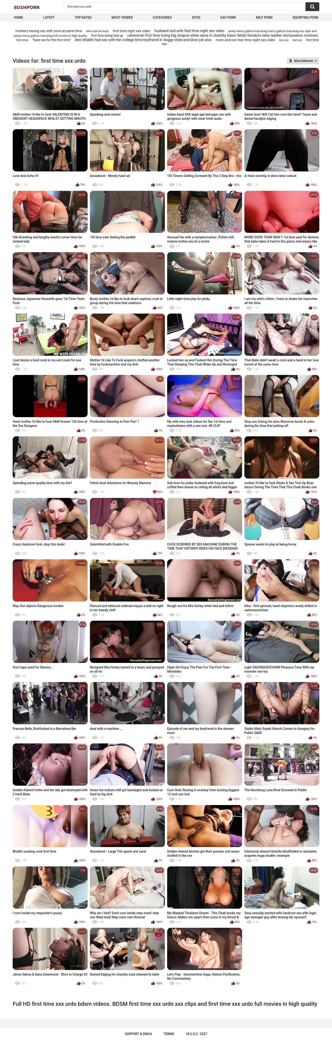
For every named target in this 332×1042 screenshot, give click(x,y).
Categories (162, 17)
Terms (168, 1034)
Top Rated (83, 17)
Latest (49, 17)
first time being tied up (107, 35)
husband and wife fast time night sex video (189, 31)
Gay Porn (228, 17)
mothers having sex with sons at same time (48, 31)
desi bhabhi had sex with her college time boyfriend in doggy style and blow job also (143, 40)
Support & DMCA (138, 1034)
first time (22, 40)
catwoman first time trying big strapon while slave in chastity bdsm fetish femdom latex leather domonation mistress (222, 35)
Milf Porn (264, 17)
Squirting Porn (305, 17)
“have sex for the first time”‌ (51, 40)
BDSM (27, 7)
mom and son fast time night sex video (246, 40)
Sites (196, 17)
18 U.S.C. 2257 (196, 1034)
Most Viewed (122, 17)
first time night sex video (131, 31)
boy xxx (284, 40)
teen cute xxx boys (97, 31)
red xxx (297, 40)
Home (18, 17)
